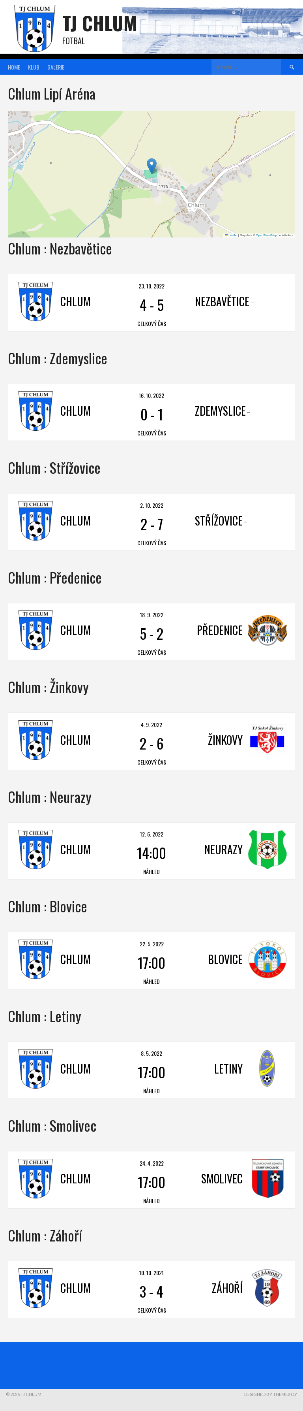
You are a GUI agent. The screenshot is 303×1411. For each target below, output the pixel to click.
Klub (33, 67)
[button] (152, 166)
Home (14, 67)
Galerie (55, 67)
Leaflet (231, 235)
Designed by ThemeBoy (270, 1394)
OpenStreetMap (266, 235)
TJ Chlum (99, 23)
